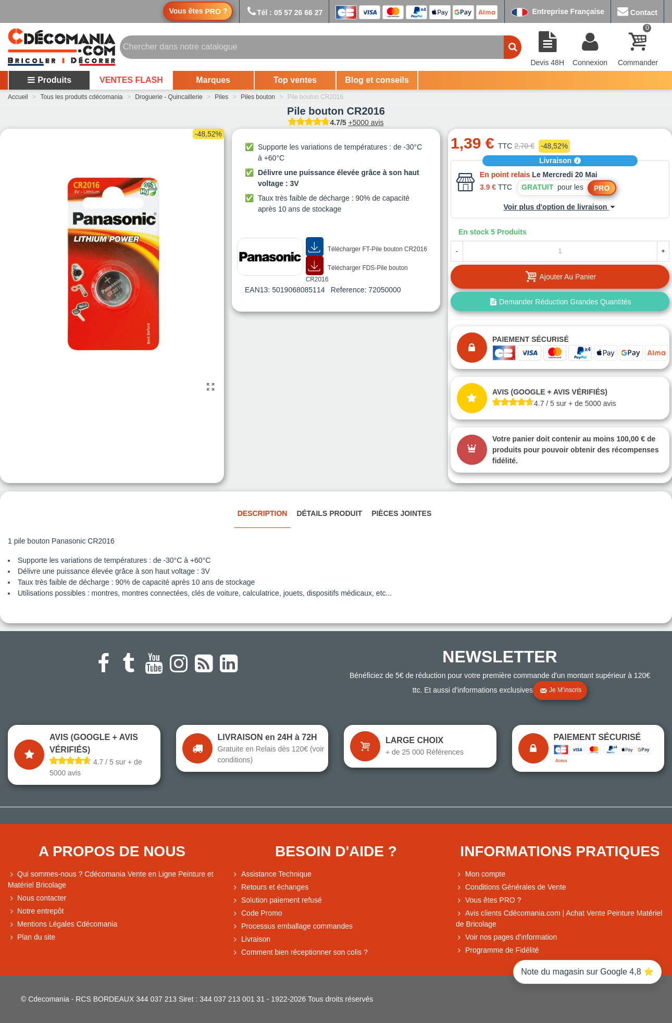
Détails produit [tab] (329, 513)
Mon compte (480, 874)
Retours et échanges (270, 887)
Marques (213, 80)
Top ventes (295, 80)
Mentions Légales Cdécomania (62, 924)
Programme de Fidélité (497, 950)
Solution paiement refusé (277, 900)
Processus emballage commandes (292, 926)
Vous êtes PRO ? (493, 900)
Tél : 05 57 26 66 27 (284, 12)
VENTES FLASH (131, 80)
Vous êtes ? (198, 11)
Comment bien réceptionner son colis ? (300, 952)
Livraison (560, 160)
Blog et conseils (377, 80)
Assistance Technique (272, 874)
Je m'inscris (560, 690)
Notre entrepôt (36, 911)
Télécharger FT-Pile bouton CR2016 (366, 247)
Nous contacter (37, 898)
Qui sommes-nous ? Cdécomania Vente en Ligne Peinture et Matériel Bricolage (111, 879)
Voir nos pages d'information (506, 937)
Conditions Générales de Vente (511, 887)
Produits (49, 80)
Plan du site (31, 937)
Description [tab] (263, 513)
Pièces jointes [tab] (401, 513)
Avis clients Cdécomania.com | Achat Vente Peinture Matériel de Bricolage (559, 918)
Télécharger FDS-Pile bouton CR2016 (357, 269)
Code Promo (257, 913)
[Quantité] (560, 251)
